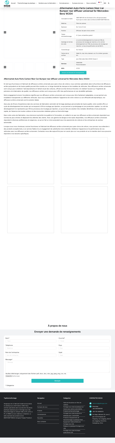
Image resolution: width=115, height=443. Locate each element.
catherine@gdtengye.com (99, 403)
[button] (108, 3)
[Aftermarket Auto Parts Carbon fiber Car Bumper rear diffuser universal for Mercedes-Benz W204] (29, 32)
